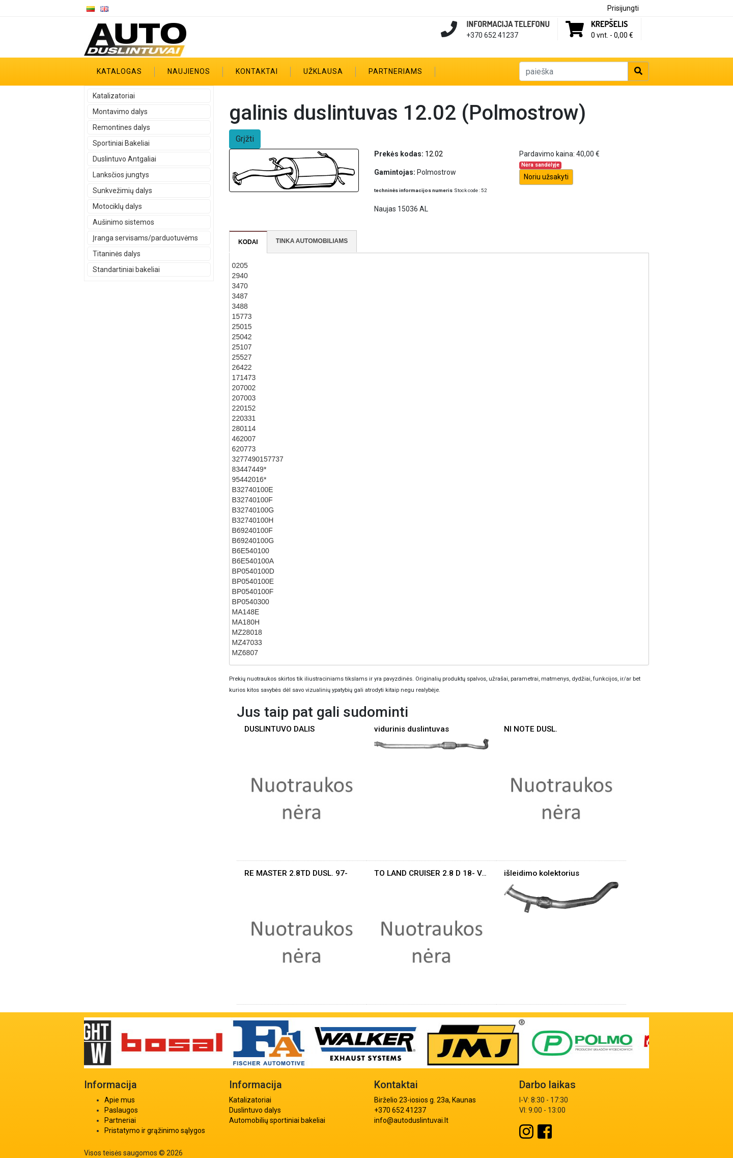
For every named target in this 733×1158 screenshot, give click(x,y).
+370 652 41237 (400, 1110)
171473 (244, 377)
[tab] (248, 242)
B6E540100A (253, 561)
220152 (244, 408)
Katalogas (119, 71)
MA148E (246, 612)
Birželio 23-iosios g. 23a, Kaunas (425, 1100)
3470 (240, 286)
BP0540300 (250, 602)
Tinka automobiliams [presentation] (312, 241)
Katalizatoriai (114, 96)
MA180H (246, 622)
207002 (244, 388)
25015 (242, 326)
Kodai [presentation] (248, 242)
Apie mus (119, 1100)
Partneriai (120, 1120)
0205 (240, 265)
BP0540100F (253, 591)
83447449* (249, 469)
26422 (242, 367)
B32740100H (253, 520)
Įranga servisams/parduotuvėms (145, 238)
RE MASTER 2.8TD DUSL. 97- (296, 873)
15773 (242, 316)
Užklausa (323, 71)
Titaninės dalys (116, 254)
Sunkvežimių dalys (122, 190)
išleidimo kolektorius (541, 873)
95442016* (249, 479)
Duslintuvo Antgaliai (124, 159)
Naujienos (188, 71)
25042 (242, 337)
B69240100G (253, 540)
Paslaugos (121, 1110)
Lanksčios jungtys (121, 175)
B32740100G (253, 510)
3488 (240, 306)
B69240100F (252, 530)
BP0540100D (253, 571)
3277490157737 (258, 459)
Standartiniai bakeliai (126, 269)
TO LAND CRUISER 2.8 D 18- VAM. (434, 873)
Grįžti (245, 139)
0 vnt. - (612, 35)
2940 (240, 276)
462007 (244, 439)
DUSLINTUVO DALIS (279, 729)
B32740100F (252, 500)
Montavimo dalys (120, 111)
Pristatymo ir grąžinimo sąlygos (154, 1130)
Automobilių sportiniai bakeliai (277, 1120)
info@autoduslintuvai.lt (411, 1120)
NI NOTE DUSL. (530, 729)
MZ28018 (247, 632)
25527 (242, 357)
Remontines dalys (121, 127)
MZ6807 (245, 653)
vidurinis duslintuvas (411, 729)
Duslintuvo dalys (255, 1110)
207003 (244, 398)
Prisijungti (623, 8)
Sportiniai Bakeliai (121, 143)
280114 (244, 428)
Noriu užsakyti (546, 177)
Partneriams (395, 71)
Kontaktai (257, 71)
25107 (242, 347)
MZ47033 (247, 642)
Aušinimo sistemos (123, 222)
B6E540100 (250, 551)
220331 (244, 418)
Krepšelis (609, 24)
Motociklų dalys (117, 206)
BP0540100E (253, 581)
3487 (240, 296)
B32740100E (252, 490)
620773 (244, 449)
